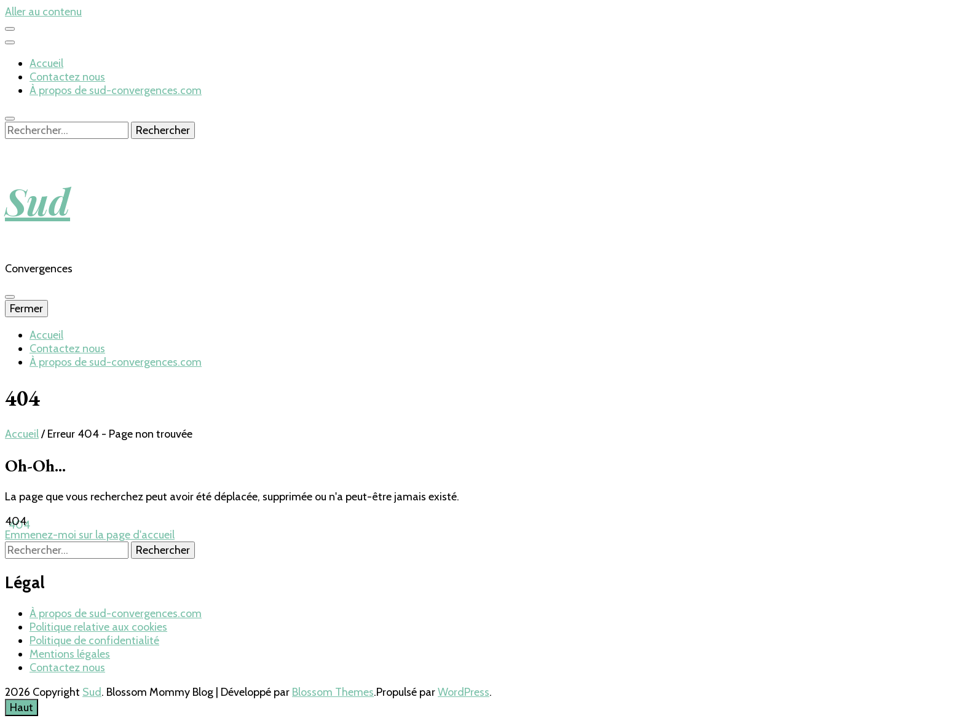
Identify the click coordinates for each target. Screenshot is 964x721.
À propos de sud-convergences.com (116, 90)
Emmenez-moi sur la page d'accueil (90, 535)
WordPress (463, 692)
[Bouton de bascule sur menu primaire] (10, 297)
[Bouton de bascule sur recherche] (10, 118)
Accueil (46, 63)
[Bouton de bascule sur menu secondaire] (10, 29)
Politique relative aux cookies (98, 627)
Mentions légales (70, 654)
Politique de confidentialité (94, 640)
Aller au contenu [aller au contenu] (43, 11)
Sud (37, 200)
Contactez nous (67, 77)
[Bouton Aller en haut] (21, 707)
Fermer (26, 308)
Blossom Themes (333, 692)
